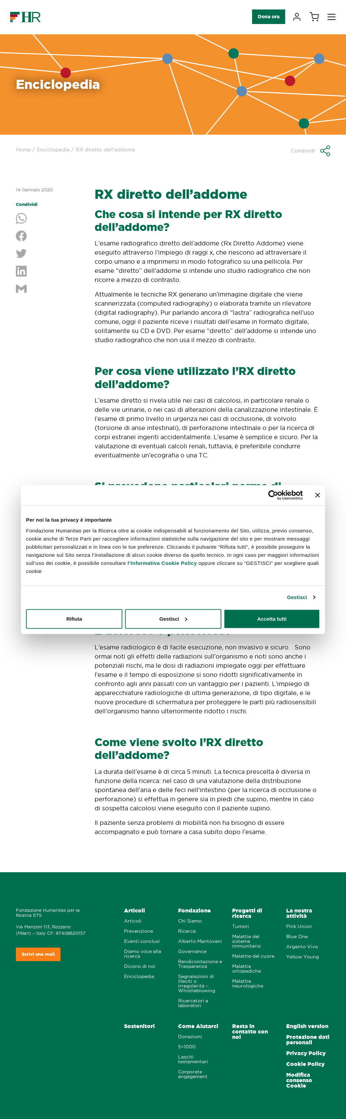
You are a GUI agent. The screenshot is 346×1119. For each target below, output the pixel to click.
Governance (192, 951)
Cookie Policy (305, 1064)
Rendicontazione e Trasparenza (200, 964)
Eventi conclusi (142, 941)
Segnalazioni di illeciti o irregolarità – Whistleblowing (196, 983)
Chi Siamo (190, 921)
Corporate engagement (192, 1074)
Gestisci (297, 597)
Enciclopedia (53, 149)
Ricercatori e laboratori (193, 1003)
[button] (310, 150)
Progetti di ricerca (247, 913)
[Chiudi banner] (317, 495)
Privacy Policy (306, 1053)
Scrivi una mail (38, 954)
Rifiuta (74, 618)
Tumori (240, 926)
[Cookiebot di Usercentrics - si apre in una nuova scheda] (273, 495)
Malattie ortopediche (246, 969)
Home (23, 149)
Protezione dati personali (307, 1039)
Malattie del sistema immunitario (246, 941)
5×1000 (187, 1046)
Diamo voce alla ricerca (142, 954)
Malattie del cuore (253, 956)
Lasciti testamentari (193, 1059)
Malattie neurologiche (247, 984)
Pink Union (299, 926)
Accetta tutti (272, 618)
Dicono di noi (139, 966)
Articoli (134, 910)
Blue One (297, 936)
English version (307, 1026)
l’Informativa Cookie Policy (162, 563)
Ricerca (187, 931)
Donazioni (190, 1036)
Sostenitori (139, 1026)
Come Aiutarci (198, 1026)
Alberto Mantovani (200, 941)
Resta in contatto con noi (250, 1031)
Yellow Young (302, 956)
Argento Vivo (302, 946)
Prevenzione (138, 931)
